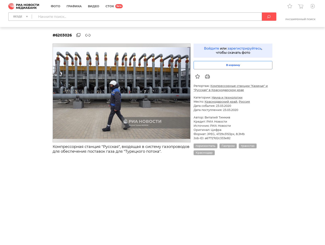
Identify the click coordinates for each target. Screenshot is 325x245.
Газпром (228, 146)
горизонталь (205, 146)
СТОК (110, 6)
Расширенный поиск (300, 19)
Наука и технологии (227, 97)
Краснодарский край (221, 102)
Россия (244, 102)
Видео (93, 6)
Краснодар (204, 153)
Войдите (211, 48)
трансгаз (248, 146)
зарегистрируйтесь (244, 48)
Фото (55, 6)
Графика (74, 6)
